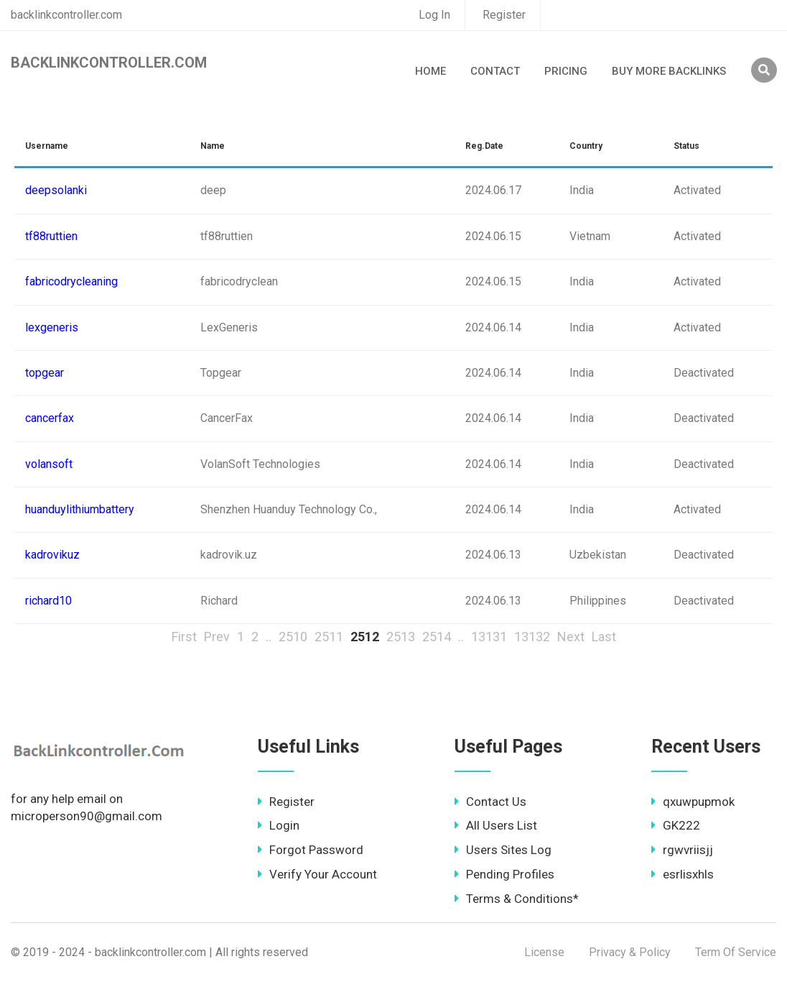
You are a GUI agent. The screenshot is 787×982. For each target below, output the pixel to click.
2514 (436, 636)
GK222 (675, 825)
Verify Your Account (317, 874)
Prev (217, 636)
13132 (532, 636)
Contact (495, 71)
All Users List (496, 825)
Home (430, 71)
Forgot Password (310, 850)
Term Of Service (735, 952)
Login (278, 825)
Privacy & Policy (630, 952)
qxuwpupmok (693, 801)
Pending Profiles (504, 874)
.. (268, 636)
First (184, 636)
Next (571, 636)
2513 (400, 636)
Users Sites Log (503, 850)
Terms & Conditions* (517, 898)
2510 (293, 636)
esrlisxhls (682, 874)
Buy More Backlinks (669, 71)
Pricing (565, 71)
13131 (489, 636)
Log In (434, 15)
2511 (329, 636)
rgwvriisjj (682, 850)
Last (604, 636)
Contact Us (490, 801)
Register (504, 15)
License (544, 952)
